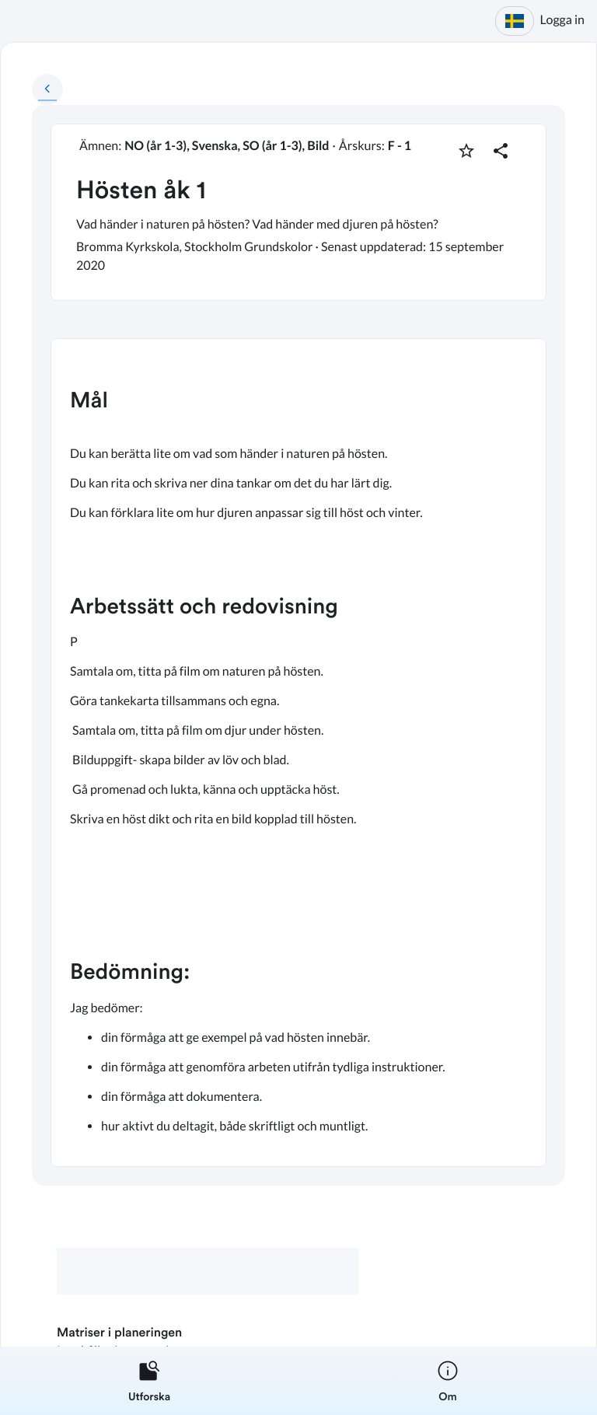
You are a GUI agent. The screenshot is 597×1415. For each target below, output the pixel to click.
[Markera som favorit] (466, 151)
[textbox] (298, 752)
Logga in (562, 19)
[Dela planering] (501, 151)
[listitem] (149, 1381)
